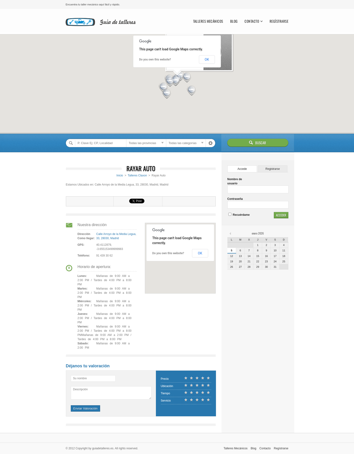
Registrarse (272, 169)
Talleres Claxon (137, 175)
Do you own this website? (155, 59)
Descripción (80, 389)
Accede (242, 169)
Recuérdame (239, 214)
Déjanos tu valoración (88, 366)
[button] (187, 76)
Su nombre (80, 378)
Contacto (252, 21)
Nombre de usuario (234, 181)
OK (207, 59)
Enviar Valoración (85, 408)
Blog (234, 21)
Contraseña (235, 199)
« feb (231, 233)
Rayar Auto (140, 168)
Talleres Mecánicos (208, 21)
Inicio (120, 175)
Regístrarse (279, 21)
